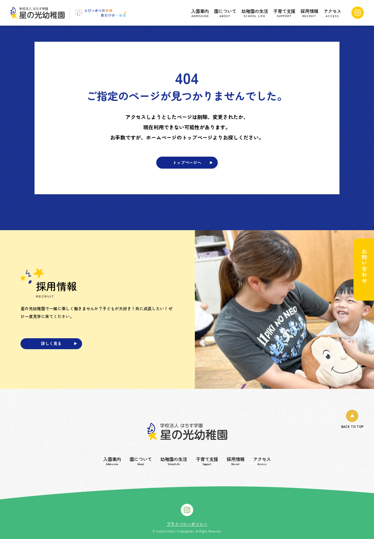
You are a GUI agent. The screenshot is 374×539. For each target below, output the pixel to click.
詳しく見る (51, 343)
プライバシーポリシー (187, 524)
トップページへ (187, 162)
